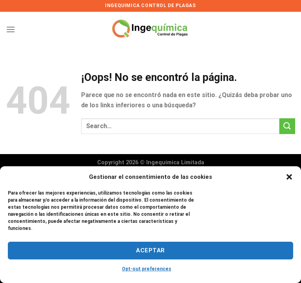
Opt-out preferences (146, 269)
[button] (289, 177)
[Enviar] (287, 126)
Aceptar (150, 250)
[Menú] (10, 29)
